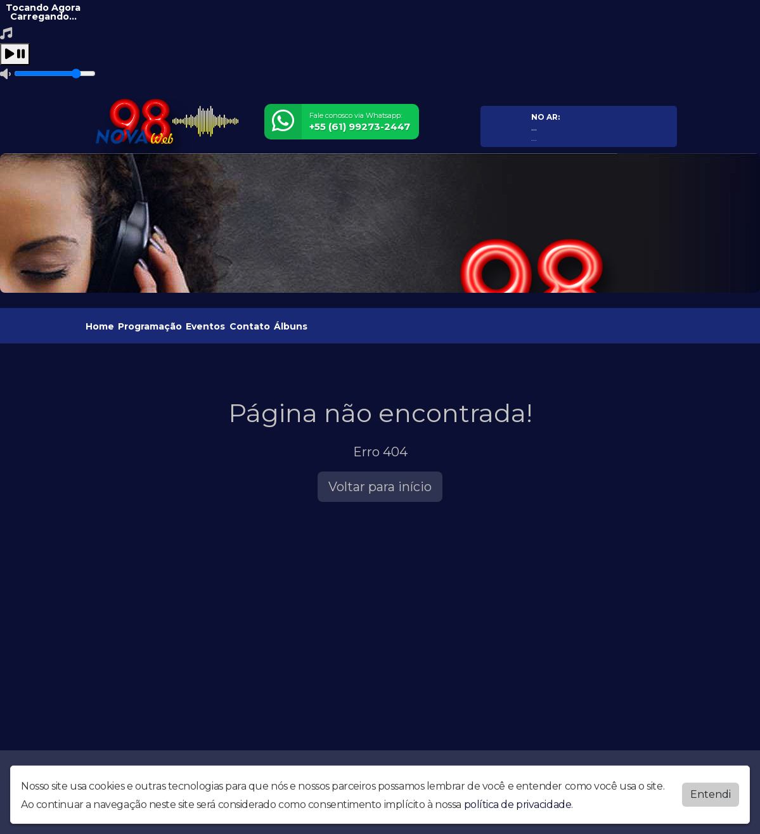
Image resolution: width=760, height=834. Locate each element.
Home (100, 326)
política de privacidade (518, 801)
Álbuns (290, 326)
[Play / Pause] (15, 54)
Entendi (710, 791)
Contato (249, 326)
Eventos (205, 326)
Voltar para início (380, 486)
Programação (150, 326)
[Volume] (55, 73)
